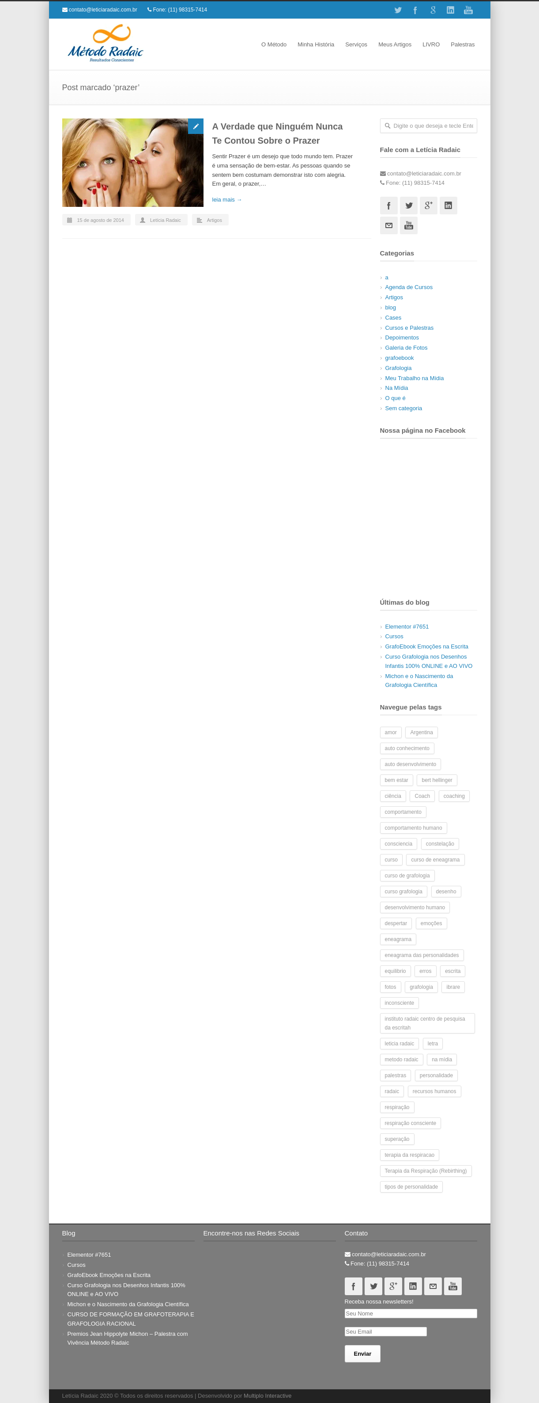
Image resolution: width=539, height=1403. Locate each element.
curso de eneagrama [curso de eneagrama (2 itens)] (435, 860)
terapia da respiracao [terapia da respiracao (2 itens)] (410, 1155)
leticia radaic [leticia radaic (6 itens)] (400, 1044)
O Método (273, 44)
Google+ (433, 10)
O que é (395, 398)
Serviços (356, 44)
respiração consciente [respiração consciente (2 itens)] (411, 1123)
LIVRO (431, 44)
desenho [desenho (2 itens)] (446, 891)
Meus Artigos (394, 44)
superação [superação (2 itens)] (397, 1139)
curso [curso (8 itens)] (391, 860)
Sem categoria (403, 408)
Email (389, 225)
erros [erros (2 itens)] (425, 971)
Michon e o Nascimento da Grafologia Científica (128, 1304)
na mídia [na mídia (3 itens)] (442, 1059)
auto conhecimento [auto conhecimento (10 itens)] (407, 748)
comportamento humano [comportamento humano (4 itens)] (413, 828)
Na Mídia (396, 388)
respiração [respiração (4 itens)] (397, 1107)
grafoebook (399, 358)
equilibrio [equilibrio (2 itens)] (395, 971)
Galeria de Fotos (406, 347)
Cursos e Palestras (409, 327)
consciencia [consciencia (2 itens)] (399, 844)
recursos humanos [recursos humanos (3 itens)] (434, 1091)
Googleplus (428, 205)
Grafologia (398, 368)
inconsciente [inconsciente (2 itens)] (400, 1003)
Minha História (316, 44)
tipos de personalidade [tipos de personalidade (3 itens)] (411, 1187)
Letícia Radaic (165, 220)
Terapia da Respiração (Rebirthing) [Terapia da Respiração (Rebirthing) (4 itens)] (426, 1171)
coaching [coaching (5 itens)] (454, 796)
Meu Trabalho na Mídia (414, 378)
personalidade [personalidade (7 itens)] (436, 1075)
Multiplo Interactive (267, 1395)
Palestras (463, 44)
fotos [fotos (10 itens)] (390, 987)
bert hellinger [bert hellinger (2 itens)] (437, 780)
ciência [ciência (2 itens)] (393, 796)
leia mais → (227, 199)
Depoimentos (402, 337)
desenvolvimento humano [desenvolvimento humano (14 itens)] (415, 907)
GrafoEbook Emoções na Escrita (427, 646)
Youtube (468, 10)
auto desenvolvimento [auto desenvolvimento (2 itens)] (411, 764)
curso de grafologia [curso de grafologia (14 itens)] (407, 876)
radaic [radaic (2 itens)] (392, 1091)
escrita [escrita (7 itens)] (452, 971)
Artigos (214, 220)
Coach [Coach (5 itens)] (422, 796)
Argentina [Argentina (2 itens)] (421, 732)
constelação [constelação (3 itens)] (440, 844)
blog (390, 307)
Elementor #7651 (407, 626)
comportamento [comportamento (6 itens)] (403, 812)
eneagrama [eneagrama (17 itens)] (398, 939)
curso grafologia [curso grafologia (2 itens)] (403, 891)
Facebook (415, 10)
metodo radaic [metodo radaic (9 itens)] (401, 1059)
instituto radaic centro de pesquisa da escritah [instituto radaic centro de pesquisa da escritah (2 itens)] (425, 1023)
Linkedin (451, 10)
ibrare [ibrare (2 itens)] (453, 987)
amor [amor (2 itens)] (391, 732)
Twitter (398, 10)
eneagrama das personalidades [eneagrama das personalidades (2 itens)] (422, 955)
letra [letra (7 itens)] (433, 1044)
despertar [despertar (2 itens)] (396, 923)
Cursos (394, 636)
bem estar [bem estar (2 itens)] (396, 780)
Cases (393, 317)
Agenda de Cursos (409, 287)
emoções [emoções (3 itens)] (431, 923)
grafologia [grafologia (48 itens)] (421, 987)
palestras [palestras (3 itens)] (396, 1075)
